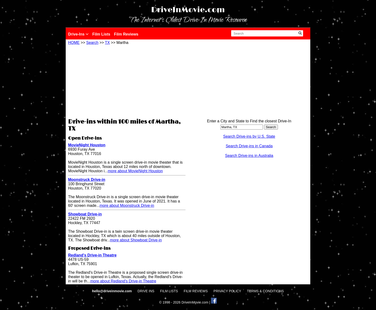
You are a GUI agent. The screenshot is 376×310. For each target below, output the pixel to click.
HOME (74, 43)
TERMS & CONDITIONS (265, 291)
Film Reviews (126, 34)
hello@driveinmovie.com (112, 291)
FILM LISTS (169, 291)
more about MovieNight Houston (135, 171)
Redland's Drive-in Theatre (92, 255)
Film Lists (101, 34)
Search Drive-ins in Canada (249, 146)
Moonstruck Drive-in (86, 180)
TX (107, 43)
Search (92, 43)
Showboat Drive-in (85, 214)
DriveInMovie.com (188, 10)
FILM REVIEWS (196, 291)
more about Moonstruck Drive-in (127, 205)
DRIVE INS (146, 291)
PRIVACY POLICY (227, 291)
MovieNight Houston (87, 145)
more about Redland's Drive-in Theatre (123, 281)
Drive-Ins (78, 34)
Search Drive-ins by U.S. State (249, 136)
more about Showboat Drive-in (136, 240)
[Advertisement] (127, 80)
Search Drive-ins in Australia (249, 156)
